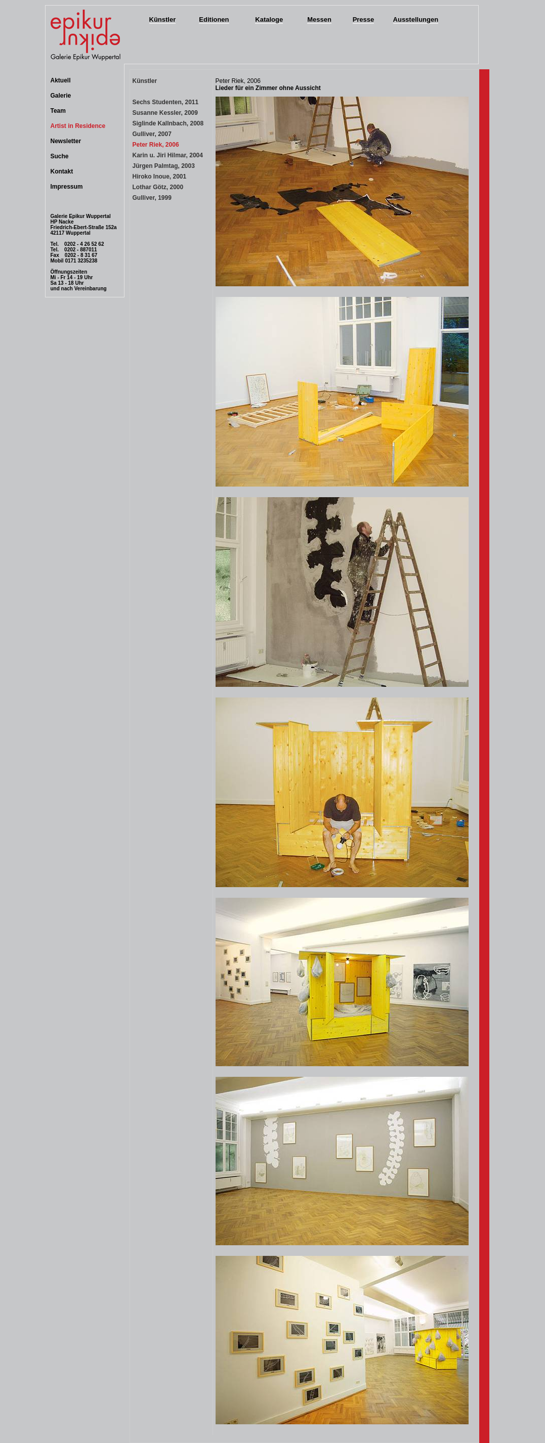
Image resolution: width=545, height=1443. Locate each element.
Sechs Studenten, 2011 (166, 102)
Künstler (162, 19)
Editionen (214, 19)
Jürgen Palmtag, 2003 (164, 165)
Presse (363, 19)
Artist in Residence (78, 125)
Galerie (61, 95)
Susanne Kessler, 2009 (165, 112)
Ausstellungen (416, 19)
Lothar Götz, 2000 (158, 187)
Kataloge (269, 19)
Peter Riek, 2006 (156, 144)
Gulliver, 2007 (152, 134)
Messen (319, 19)
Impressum (67, 186)
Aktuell (61, 80)
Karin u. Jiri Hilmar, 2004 (168, 155)
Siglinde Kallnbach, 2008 (168, 123)
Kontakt (62, 171)
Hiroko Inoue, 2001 (160, 176)
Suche (60, 156)
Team (58, 110)
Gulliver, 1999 (152, 197)
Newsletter (66, 141)
